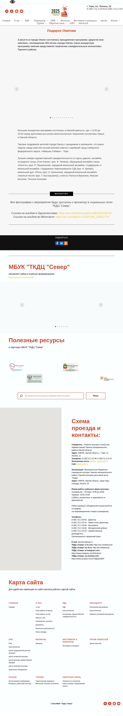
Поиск (95, 396)
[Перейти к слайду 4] (56, 117)
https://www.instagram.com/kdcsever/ (86, 553)
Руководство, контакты (44, 621)
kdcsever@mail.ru (85, 542)
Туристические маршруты (45, 681)
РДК (27, 20)
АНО (72, 23)
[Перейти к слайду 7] (62, 117)
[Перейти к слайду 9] (66, 117)
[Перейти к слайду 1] (50, 117)
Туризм (41, 23)
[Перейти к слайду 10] (68, 117)
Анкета (65, 686)
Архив (104, 20)
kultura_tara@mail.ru (99, 461)
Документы (40, 625)
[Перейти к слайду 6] (60, 117)
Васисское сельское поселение (47, 683)
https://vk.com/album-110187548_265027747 (83, 216)
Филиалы (65, 20)
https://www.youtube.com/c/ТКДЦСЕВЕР (88, 559)
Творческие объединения (18, 670)
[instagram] (16, 11)
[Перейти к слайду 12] (72, 117)
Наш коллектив (68, 610)
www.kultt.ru (82, 464)
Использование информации (19, 681)
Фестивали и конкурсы (85, 20)
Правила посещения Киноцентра (102, 614)
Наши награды (41, 632)
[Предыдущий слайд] (16, 89)
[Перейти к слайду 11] (70, 117)
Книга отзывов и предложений (74, 683)
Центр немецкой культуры (18, 666)
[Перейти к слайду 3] (54, 117)
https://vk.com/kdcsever (103, 545)
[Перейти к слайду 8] (64, 117)
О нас (17, 20)
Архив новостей (95, 643)
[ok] (11, 11)
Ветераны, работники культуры (20, 683)
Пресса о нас (40, 618)
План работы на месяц (44, 610)
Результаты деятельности (45, 628)
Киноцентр (40, 20)
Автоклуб (83, 23)
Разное (114, 20)
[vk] (6, 11)
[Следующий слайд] (106, 89)
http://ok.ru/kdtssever (101, 548)
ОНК (53, 20)
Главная (6, 20)
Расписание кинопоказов (99, 607)
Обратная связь (57, 23)
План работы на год (43, 614)
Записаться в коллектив (21, 277)
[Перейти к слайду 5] (58, 117)
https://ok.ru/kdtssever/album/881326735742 (85, 213)
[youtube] (21, 11)
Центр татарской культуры (18, 656)
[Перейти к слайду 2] (52, 117)
